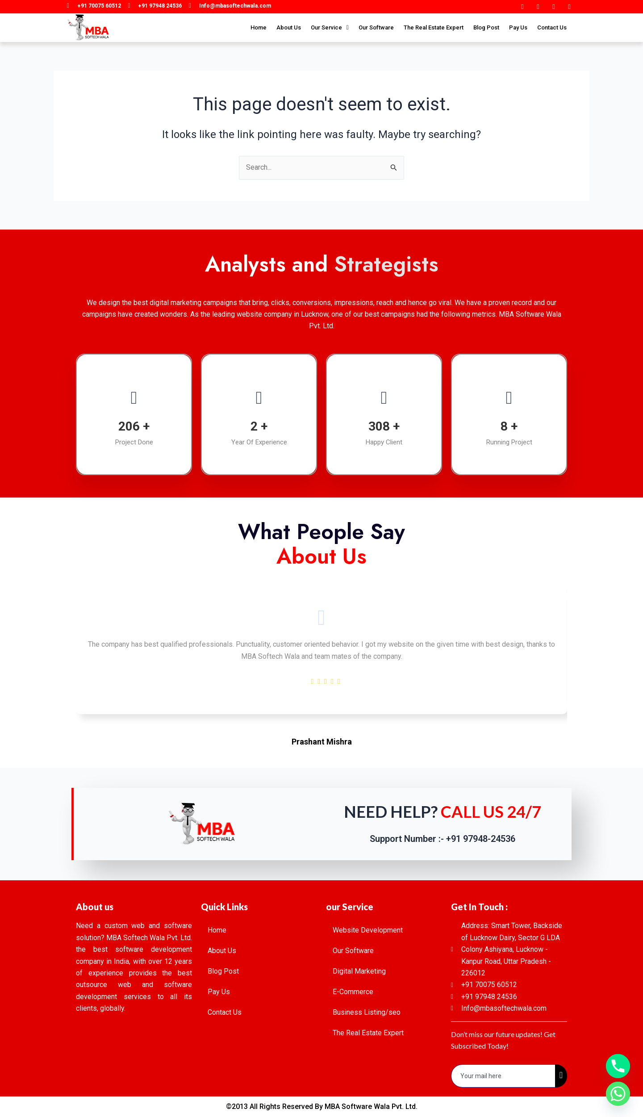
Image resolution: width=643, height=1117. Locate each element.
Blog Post (486, 27)
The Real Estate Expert (433, 27)
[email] (503, 1076)
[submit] (561, 1076)
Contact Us (552, 27)
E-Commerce (353, 991)
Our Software (376, 27)
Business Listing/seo (367, 1012)
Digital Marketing (359, 971)
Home (259, 27)
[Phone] (618, 1066)
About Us (288, 27)
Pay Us (518, 27)
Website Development (368, 930)
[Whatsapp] (618, 1094)
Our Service (330, 27)
